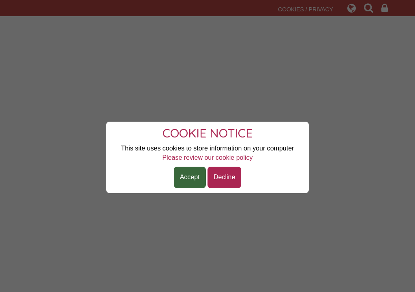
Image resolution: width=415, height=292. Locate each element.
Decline (224, 177)
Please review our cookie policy (207, 157)
